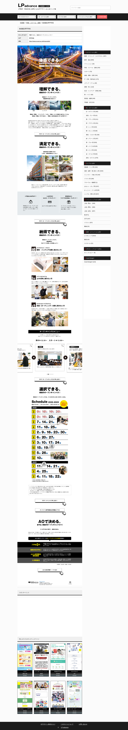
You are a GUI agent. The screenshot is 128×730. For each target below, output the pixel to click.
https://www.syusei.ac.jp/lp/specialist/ (39, 41)
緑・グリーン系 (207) (92, 138)
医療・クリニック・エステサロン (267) (95, 56)
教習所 (41, 673)
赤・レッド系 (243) (91, 127)
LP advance (64, 727)
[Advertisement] (49, 617)
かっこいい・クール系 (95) (91, 190)
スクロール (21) (88, 243)
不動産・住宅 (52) (89, 102)
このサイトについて (67, 724)
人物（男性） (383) (89, 207)
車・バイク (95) (88, 94)
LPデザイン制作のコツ (48, 724)
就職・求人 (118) (89, 87)
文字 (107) (87, 218)
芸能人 (24, 673)
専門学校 (31, 38)
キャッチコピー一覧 (89, 252)
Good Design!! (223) (90, 262)
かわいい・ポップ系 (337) (91, 186)
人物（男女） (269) (89, 203)
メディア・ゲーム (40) (90, 83)
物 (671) (86, 215)
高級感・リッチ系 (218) (91, 167)
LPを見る (25, 675)
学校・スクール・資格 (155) (92, 67)
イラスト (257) (88, 222)
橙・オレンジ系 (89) (91, 131)
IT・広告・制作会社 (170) (91, 79)
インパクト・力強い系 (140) (92, 174)
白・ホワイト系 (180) (92, 111)
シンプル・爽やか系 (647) (91, 194)
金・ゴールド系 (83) (91, 154)
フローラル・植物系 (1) (90, 182)
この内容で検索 (102, 16)
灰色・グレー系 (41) (91, 115)
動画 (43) (86, 239)
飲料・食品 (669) (89, 60)
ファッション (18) (89, 64)
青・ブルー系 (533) (91, 142)
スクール (74, 710)
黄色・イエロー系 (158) (92, 134)
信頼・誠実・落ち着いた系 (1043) (93, 171)
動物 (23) (86, 226)
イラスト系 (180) (89, 178)
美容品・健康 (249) (89, 98)
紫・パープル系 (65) (91, 146)
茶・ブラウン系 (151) (92, 123)
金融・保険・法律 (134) (91, 75)
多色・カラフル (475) (92, 157)
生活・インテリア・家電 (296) (92, 90)
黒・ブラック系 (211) (92, 119)
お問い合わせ (83, 724)
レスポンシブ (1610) (90, 235)
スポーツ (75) (88, 71)
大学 (74, 673)
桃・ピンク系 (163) (91, 150)
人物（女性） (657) (89, 211)
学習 (26, 673)
